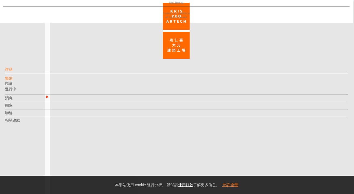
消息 (18, 101)
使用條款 (185, 185)
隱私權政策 (28, 174)
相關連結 (21, 123)
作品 (18, 72)
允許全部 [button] (230, 184)
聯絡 (18, 115)
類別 (18, 81)
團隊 (18, 108)
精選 (18, 86)
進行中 (20, 91)
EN (36, 158)
